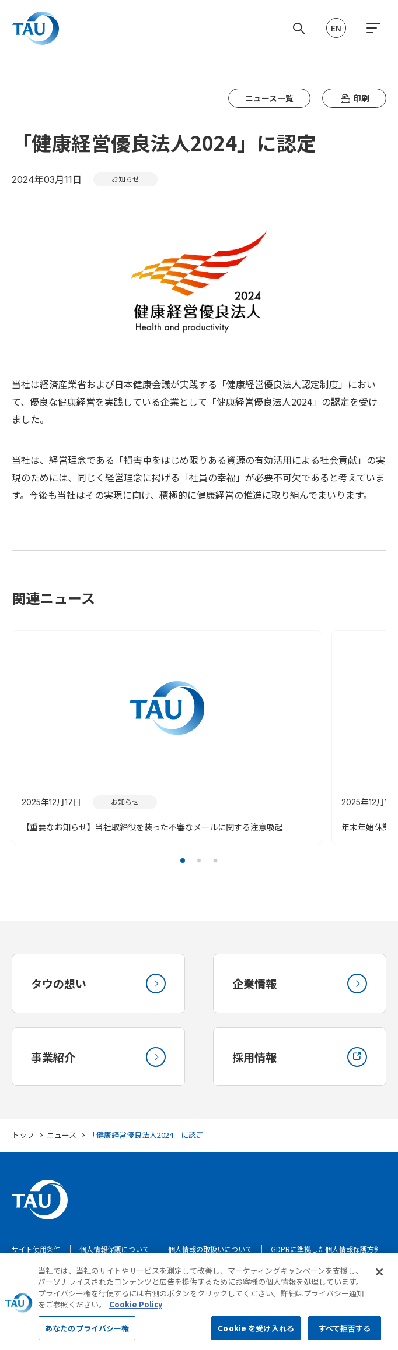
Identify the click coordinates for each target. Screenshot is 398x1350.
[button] (182, 860)
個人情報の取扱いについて (210, 1254)
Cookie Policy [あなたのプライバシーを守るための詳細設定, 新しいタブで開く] (135, 1311)
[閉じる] (379, 1279)
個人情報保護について (114, 1254)
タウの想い (98, 984)
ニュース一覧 (269, 98)
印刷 (354, 98)
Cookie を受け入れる (256, 1335)
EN (336, 28)
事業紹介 (98, 1060)
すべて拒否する (345, 1335)
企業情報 (299, 984)
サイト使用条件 (36, 1254)
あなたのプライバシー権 (87, 1335)
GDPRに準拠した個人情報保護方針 (326, 1254)
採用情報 (299, 1060)
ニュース (61, 1139)
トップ (23, 1139)
